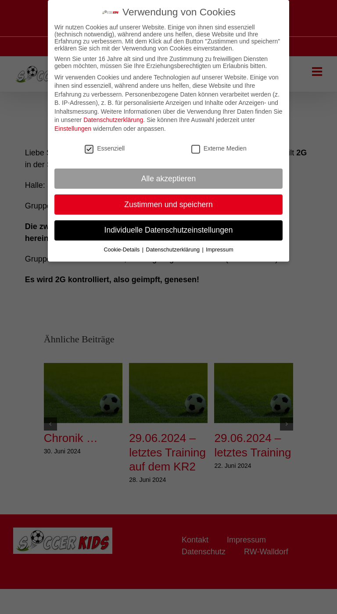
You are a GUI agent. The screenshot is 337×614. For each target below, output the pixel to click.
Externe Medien (219, 144)
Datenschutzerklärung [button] (173, 246)
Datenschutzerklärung (113, 116)
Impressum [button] (219, 246)
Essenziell (105, 144)
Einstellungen (72, 125)
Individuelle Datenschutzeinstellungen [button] (168, 227)
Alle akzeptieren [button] (168, 175)
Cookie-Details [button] (122, 246)
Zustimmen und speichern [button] (168, 201)
